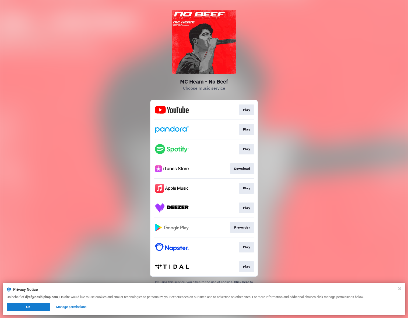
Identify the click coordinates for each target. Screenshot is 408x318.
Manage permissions (71, 307)
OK (28, 307)
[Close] (399, 288)
